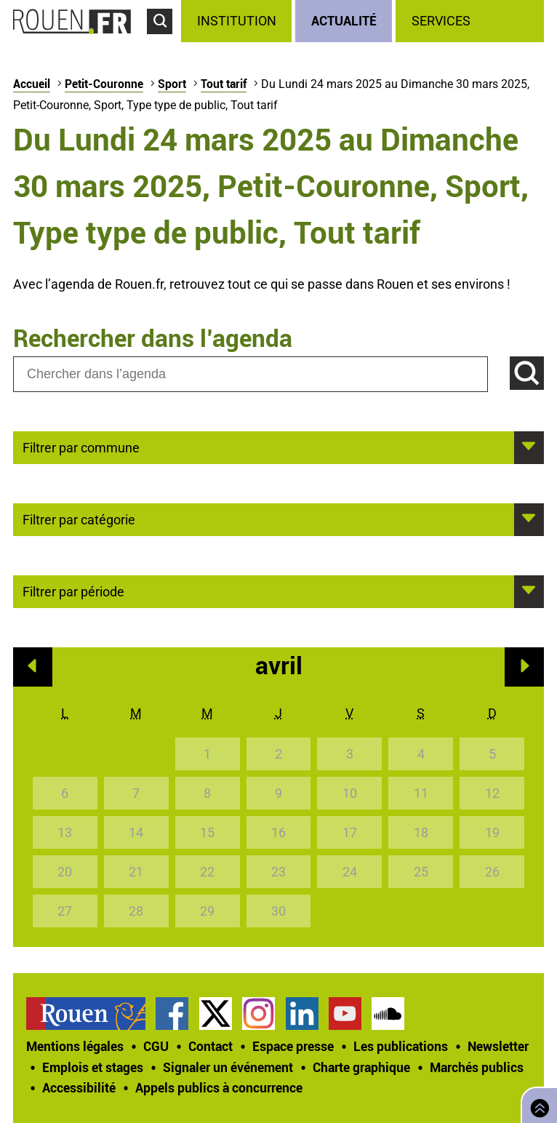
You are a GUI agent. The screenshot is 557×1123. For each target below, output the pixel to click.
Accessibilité (79, 1087)
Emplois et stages (92, 1067)
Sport (172, 84)
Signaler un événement (228, 1067)
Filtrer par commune (81, 446)
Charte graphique (361, 1067)
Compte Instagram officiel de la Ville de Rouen (258, 1013)
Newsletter (498, 1046)
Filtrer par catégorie (79, 518)
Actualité (344, 20)
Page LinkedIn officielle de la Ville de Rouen (302, 1013)
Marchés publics (477, 1067)
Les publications (400, 1046)
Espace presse (293, 1046)
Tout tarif (224, 84)
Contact (210, 1046)
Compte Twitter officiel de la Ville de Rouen (215, 1013)
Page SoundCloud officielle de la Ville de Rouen (388, 1013)
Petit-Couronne (104, 84)
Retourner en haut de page (536, 1103)
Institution (236, 20)
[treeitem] (238, 21)
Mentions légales (75, 1046)
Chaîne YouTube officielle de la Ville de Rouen (345, 1013)
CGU (156, 1046)
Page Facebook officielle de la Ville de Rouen (172, 1013)
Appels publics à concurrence (218, 1087)
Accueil (31, 84)
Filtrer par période (73, 590)
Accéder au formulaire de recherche (164, 40)
